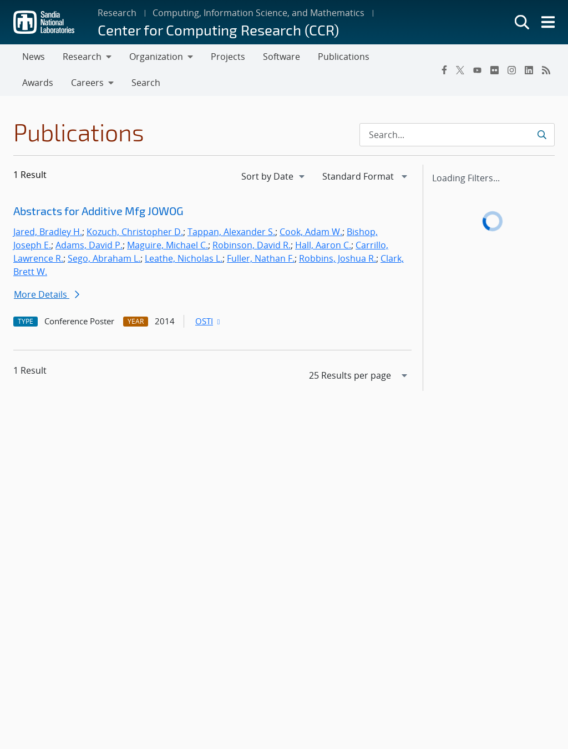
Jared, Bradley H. (47, 232)
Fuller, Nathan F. (261, 258)
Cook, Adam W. (311, 232)
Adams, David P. (89, 245)
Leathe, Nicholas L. (183, 258)
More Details (46, 294)
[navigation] (274, 176)
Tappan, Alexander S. (231, 232)
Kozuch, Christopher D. (135, 232)
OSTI (208, 321)
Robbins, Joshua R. (337, 258)
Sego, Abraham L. (104, 258)
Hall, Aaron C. (323, 245)
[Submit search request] (542, 134)
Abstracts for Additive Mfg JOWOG (98, 210)
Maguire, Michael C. (167, 245)
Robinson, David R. (251, 245)
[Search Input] (457, 134)
